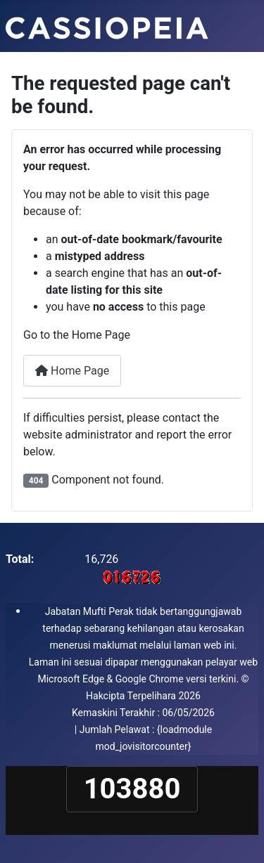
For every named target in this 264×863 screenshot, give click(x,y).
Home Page (72, 370)
